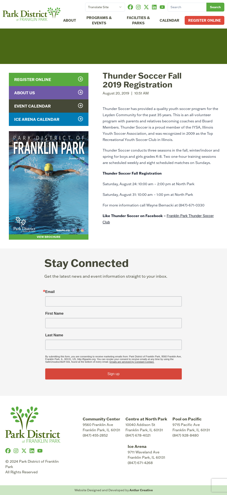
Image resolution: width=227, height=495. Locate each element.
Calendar (169, 20)
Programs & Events (99, 20)
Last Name (54, 335)
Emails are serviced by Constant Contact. (132, 361)
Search (215, 7)
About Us (48, 92)
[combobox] (105, 7)
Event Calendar (48, 106)
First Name (54, 313)
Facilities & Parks (138, 20)
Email (50, 292)
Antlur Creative (141, 490)
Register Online (204, 20)
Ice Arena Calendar (48, 119)
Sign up (113, 374)
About (69, 20)
